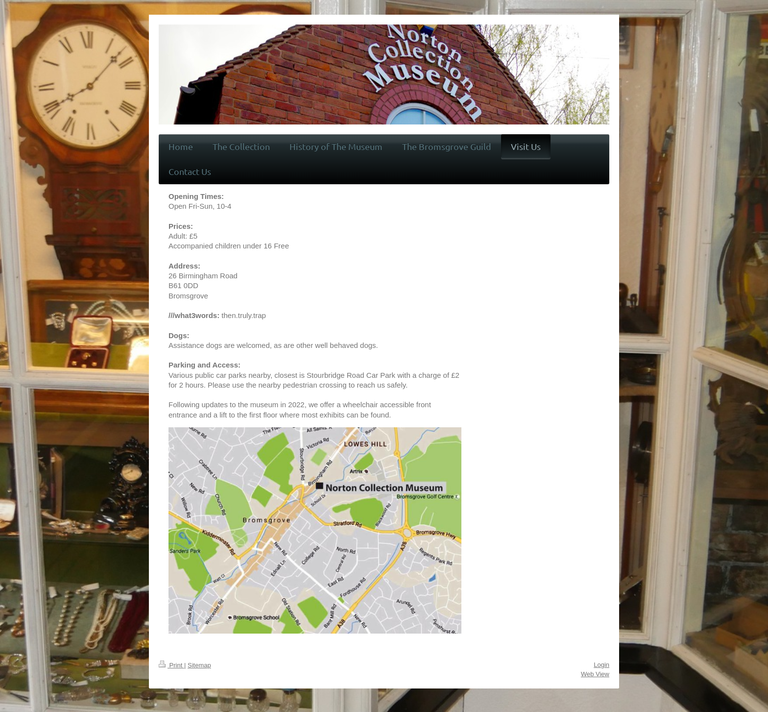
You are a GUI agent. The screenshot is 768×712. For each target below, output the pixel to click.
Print (171, 665)
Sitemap (199, 665)
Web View (595, 674)
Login (601, 664)
